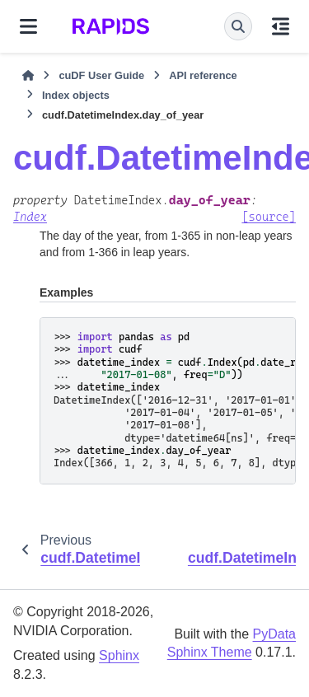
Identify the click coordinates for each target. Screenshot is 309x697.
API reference (203, 75)
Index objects (76, 95)
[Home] (28, 75)
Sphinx (119, 655)
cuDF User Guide (101, 75)
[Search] (238, 26)
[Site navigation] (28, 26)
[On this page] (280, 26)
